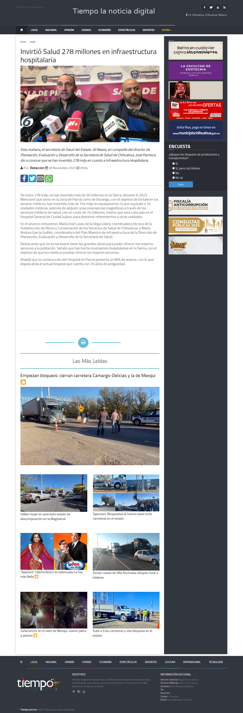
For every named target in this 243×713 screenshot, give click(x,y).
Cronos (86, 30)
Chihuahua (169, 696)
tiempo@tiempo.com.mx (176, 699)
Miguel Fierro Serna (179, 679)
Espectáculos (126, 30)
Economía (104, 30)
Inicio (23, 41)
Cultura (170, 662)
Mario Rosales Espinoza (176, 686)
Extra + (166, 30)
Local (34, 30)
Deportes (149, 30)
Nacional (51, 30)
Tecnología (216, 662)
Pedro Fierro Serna (179, 682)
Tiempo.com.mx (29, 709)
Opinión (69, 30)
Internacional (192, 662)
